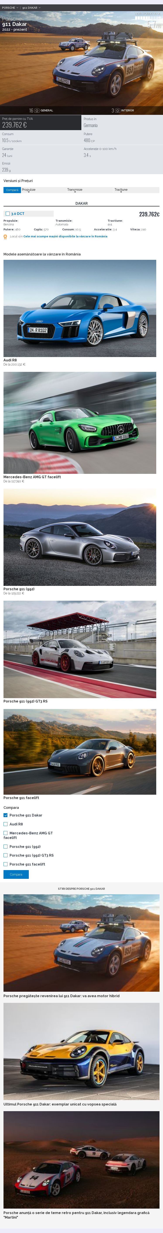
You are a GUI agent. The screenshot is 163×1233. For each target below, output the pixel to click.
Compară (12, 190)
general (41, 110)
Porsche (8, 7)
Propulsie (28, 190)
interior (123, 110)
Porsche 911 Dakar (26, 815)
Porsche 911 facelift (27, 864)
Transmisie (74, 190)
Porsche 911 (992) (25, 847)
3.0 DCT (17, 214)
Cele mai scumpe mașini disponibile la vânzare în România (65, 236)
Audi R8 (16, 824)
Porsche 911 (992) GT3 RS (32, 855)
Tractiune (121, 190)
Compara (16, 874)
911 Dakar (29, 7)
